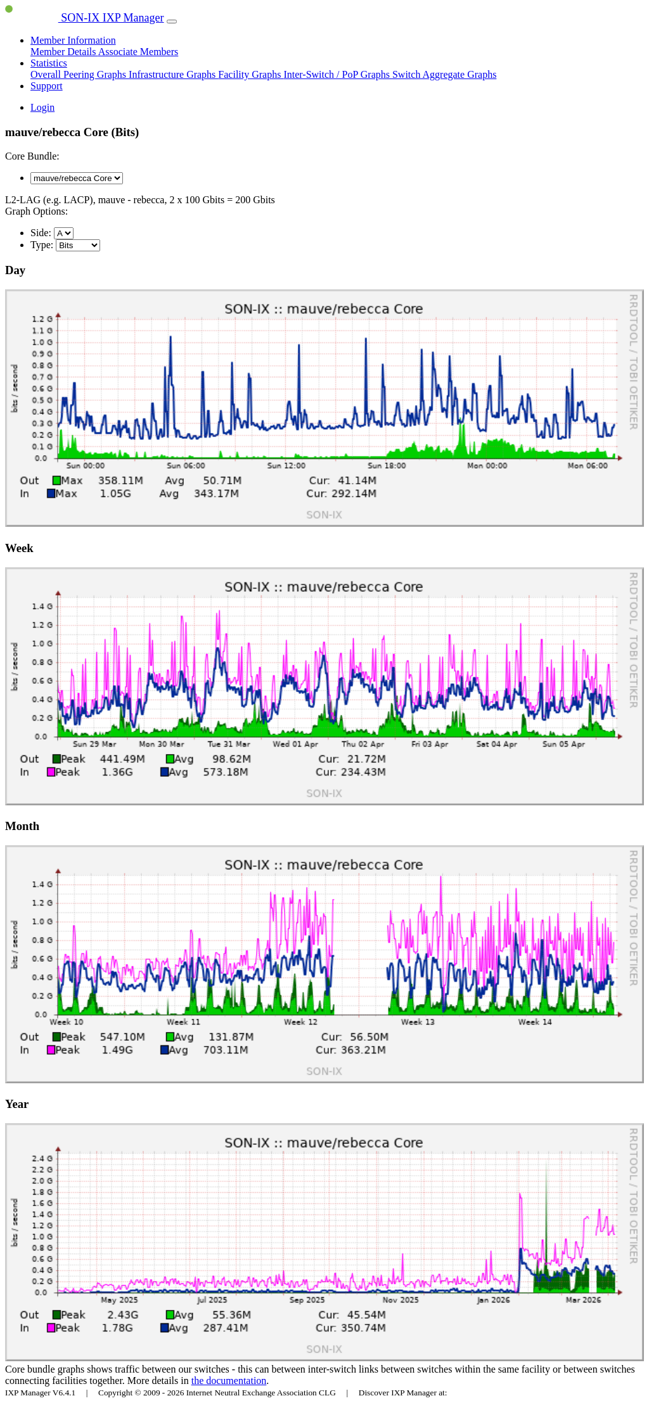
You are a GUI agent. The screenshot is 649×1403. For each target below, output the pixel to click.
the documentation (229, 1380)
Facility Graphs (250, 74)
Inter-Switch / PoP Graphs (337, 74)
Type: (41, 244)
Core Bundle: (32, 156)
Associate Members (138, 51)
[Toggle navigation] (172, 21)
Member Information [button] (73, 40)
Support (46, 85)
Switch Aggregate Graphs (444, 74)
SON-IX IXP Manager (84, 17)
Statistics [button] (48, 63)
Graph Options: (36, 211)
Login (42, 107)
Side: (40, 232)
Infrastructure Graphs (173, 74)
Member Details (64, 51)
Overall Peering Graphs (79, 74)
